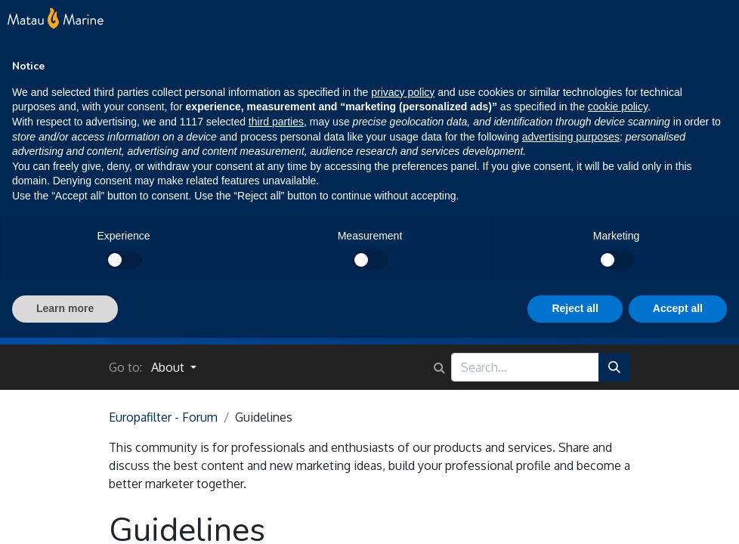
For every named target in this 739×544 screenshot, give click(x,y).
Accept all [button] (678, 308)
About (169, 367)
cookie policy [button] (618, 106)
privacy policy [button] (402, 92)
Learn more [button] (65, 308)
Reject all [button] (575, 308)
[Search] (614, 367)
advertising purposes (571, 137)
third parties (276, 122)
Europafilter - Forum (163, 417)
